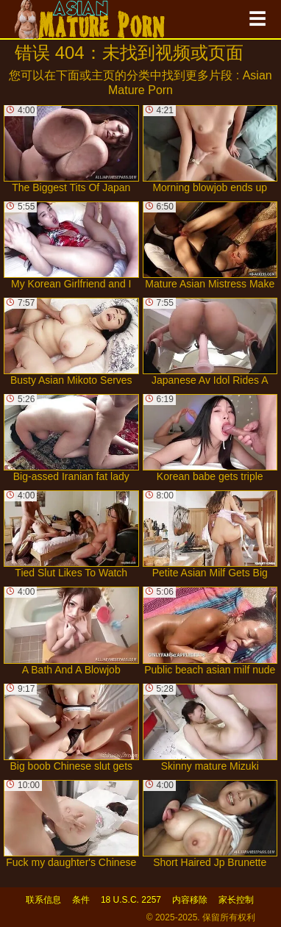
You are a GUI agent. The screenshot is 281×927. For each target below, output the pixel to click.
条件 (81, 900)
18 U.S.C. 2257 (131, 900)
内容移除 (189, 900)
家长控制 (236, 900)
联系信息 (43, 900)
